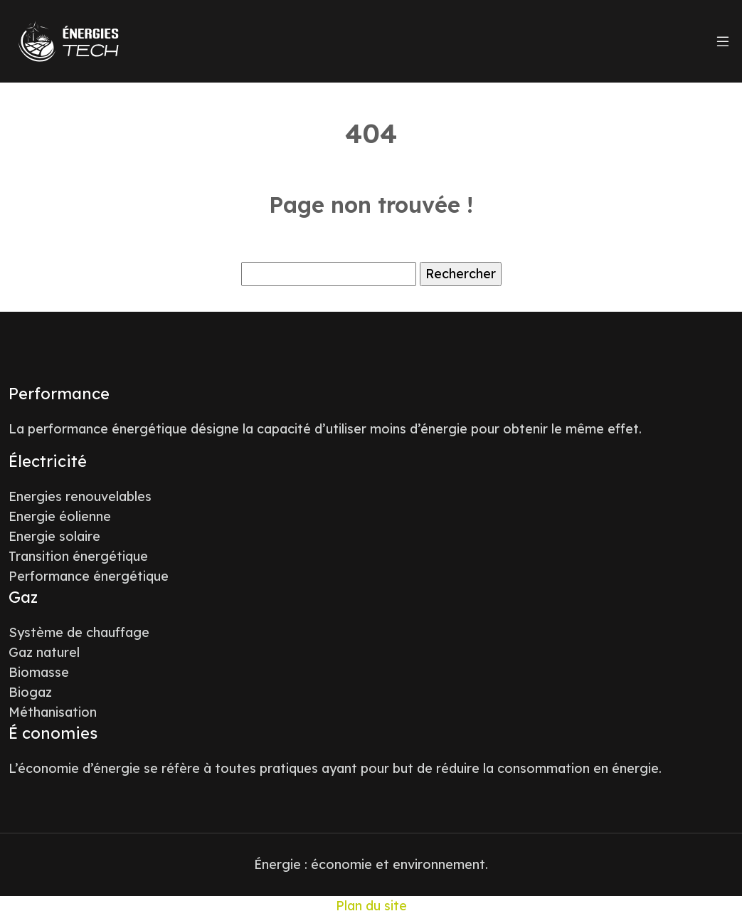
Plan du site (371, 905)
